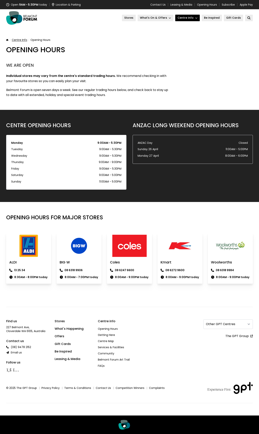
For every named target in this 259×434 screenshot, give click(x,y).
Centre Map (106, 341)
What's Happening (69, 329)
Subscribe (228, 5)
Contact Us (158, 5)
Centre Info (19, 40)
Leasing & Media (181, 5)
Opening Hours (207, 5)
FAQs (101, 366)
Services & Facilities (111, 347)
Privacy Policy (50, 388)
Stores (60, 321)
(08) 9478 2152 (21, 347)
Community (106, 353)
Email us (16, 352)
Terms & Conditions (77, 388)
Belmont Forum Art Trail (114, 360)
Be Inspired (63, 351)
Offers (59, 336)
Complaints (157, 388)
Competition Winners (130, 388)
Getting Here (106, 335)
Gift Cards (63, 344)
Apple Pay (246, 5)
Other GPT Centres (220, 324)
